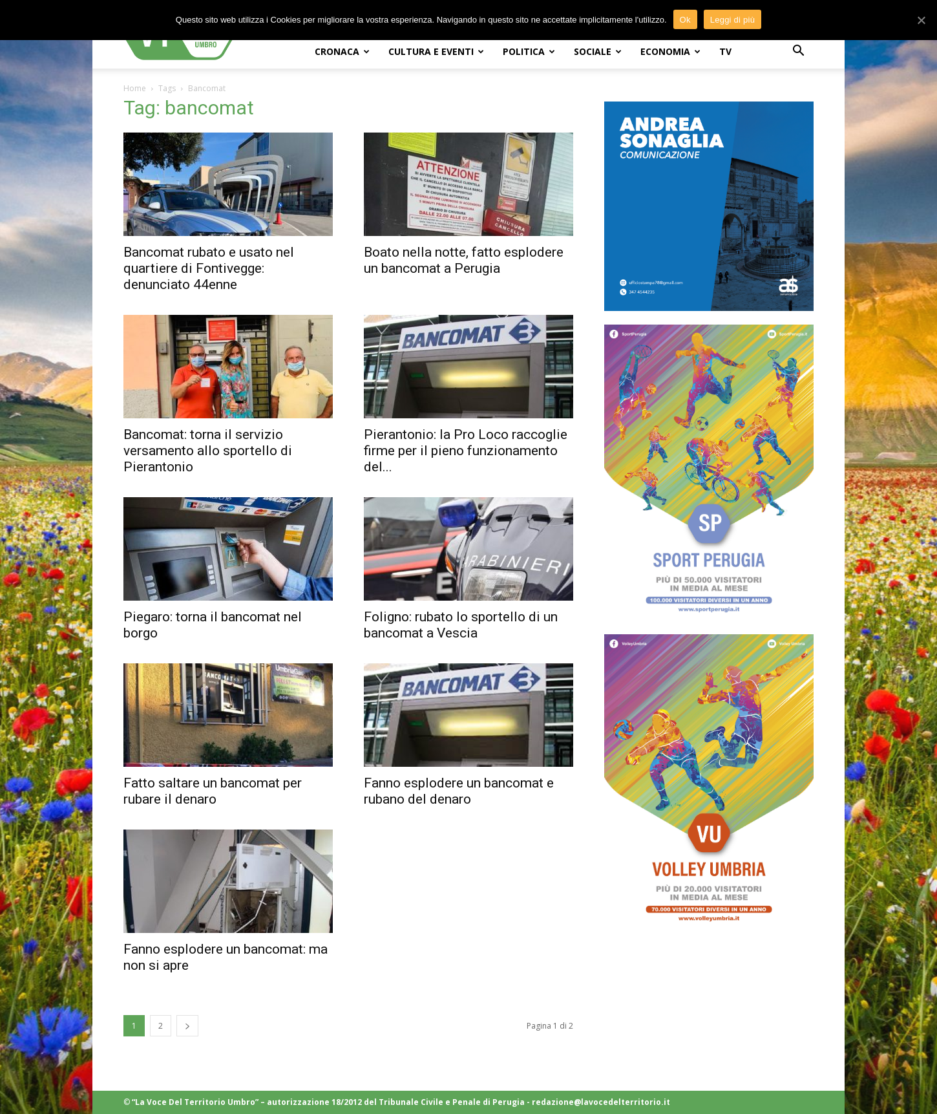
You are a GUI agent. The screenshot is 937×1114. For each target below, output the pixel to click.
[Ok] (920, 20)
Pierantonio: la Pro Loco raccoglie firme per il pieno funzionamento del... (465, 451)
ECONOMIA (670, 51)
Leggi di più (732, 20)
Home (134, 88)
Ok (685, 20)
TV (725, 51)
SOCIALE (598, 51)
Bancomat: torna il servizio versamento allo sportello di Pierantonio (207, 451)
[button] (798, 52)
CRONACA (342, 51)
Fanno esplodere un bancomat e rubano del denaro (459, 791)
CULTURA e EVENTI (436, 51)
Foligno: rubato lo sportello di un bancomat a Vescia (461, 625)
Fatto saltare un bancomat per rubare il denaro (212, 791)
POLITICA (529, 51)
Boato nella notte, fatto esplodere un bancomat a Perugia (463, 260)
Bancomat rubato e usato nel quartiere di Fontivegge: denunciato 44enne (208, 268)
